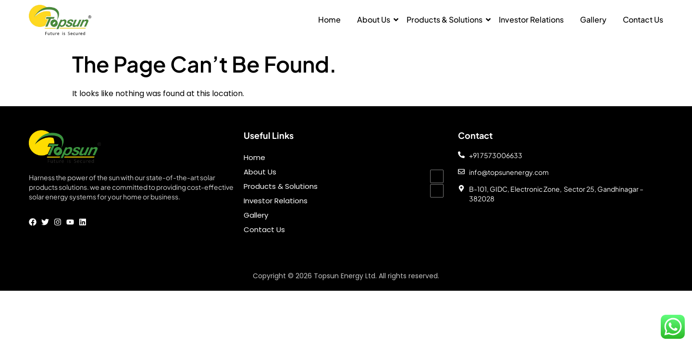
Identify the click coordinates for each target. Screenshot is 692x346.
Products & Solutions (444, 19)
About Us (373, 19)
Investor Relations (531, 19)
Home (329, 19)
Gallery (593, 19)
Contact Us (643, 19)
